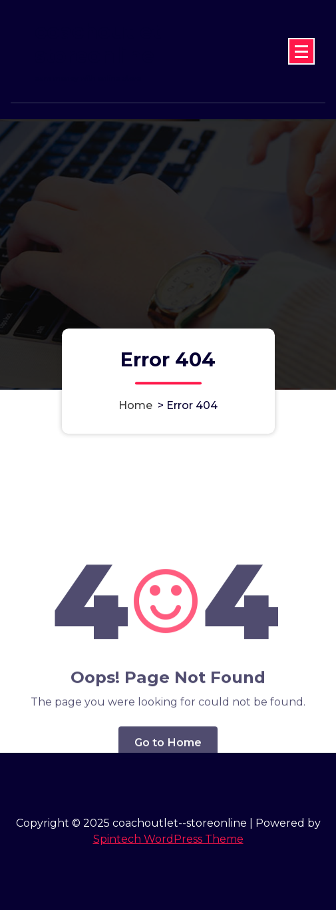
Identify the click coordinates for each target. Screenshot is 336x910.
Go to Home (168, 773)
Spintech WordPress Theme (168, 839)
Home (135, 406)
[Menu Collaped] (301, 51)
